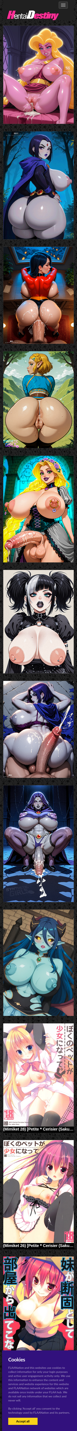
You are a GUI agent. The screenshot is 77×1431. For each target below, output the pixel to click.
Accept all (23, 1421)
